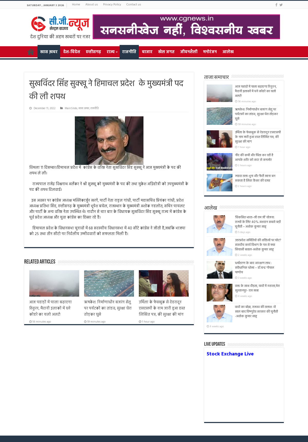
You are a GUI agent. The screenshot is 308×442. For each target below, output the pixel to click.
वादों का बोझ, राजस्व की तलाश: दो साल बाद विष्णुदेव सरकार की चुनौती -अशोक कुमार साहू (256, 314)
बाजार (147, 52)
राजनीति (129, 52)
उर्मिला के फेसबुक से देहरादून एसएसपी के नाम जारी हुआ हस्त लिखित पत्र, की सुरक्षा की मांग (162, 308)
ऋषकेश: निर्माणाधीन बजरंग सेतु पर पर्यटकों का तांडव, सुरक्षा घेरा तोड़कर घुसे (108, 308)
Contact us (133, 4)
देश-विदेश (71, 52)
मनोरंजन (210, 52)
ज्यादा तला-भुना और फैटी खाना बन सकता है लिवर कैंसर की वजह (255, 178)
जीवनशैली (188, 52)
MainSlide (71, 108)
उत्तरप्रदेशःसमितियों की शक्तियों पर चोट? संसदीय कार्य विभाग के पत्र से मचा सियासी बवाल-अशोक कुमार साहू (258, 245)
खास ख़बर (49, 52)
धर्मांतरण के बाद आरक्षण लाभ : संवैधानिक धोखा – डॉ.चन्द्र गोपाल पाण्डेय (254, 267)
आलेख (228, 52)
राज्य (110, 52)
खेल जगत (166, 52)
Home (76, 4)
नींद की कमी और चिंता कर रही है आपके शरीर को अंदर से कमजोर (254, 158)
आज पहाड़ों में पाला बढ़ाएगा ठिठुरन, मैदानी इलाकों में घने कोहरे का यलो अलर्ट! (50, 308)
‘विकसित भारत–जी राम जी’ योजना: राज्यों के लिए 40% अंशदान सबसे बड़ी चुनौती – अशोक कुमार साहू (258, 222)
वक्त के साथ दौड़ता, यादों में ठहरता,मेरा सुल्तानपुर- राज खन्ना (257, 288)
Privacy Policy (112, 4)
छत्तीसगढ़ (93, 52)
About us (91, 4)
